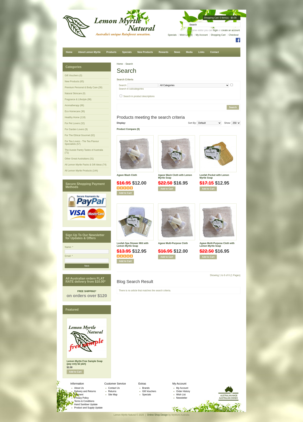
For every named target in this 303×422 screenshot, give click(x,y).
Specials (172, 35)
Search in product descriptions (138, 96)
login (215, 30)
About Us (79, 388)
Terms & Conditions (84, 401)
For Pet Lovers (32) (75, 123)
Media (189, 52)
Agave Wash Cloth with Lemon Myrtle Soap (175, 176)
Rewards (163, 52)
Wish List (181, 394)
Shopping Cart (218, 35)
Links (201, 52)
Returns (112, 391)
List (135, 123)
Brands (146, 388)
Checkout (233, 35)
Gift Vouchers (149, 391)
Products (111, 52)
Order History (183, 391)
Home (69, 52)
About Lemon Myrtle (89, 52)
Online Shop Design (157, 415)
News (177, 52)
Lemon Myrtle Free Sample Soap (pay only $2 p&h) (84, 362)
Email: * (69, 256)
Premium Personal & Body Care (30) (83, 87)
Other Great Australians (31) (79, 158)
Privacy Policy (81, 398)
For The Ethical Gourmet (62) (80, 135)
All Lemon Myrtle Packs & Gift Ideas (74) (85, 164)
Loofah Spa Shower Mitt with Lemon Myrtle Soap (132, 244)
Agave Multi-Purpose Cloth (173, 243)
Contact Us (114, 388)
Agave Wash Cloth (127, 175)
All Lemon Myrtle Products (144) (81, 170)
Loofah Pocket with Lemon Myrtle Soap (214, 176)
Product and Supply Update (88, 407)
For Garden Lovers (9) (76, 129)
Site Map (112, 394)
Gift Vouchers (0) (73, 75)
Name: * (69, 247)
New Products (145, 52)
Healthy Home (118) (75, 117)
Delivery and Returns (85, 391)
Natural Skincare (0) (75, 93)
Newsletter (181, 398)
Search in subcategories (131, 88)
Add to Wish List (119, 198)
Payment (78, 394)
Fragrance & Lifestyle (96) (78, 99)
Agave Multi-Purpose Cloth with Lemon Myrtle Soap (217, 244)
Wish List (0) (186, 35)
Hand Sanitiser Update (86, 404)
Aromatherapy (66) (74, 105)
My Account (202, 35)
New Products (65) (74, 81)
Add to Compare (125, 198)
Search (129, 64)
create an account (230, 30)
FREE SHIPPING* (86, 291)
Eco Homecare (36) (75, 111)
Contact (214, 52)
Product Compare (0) (128, 129)
